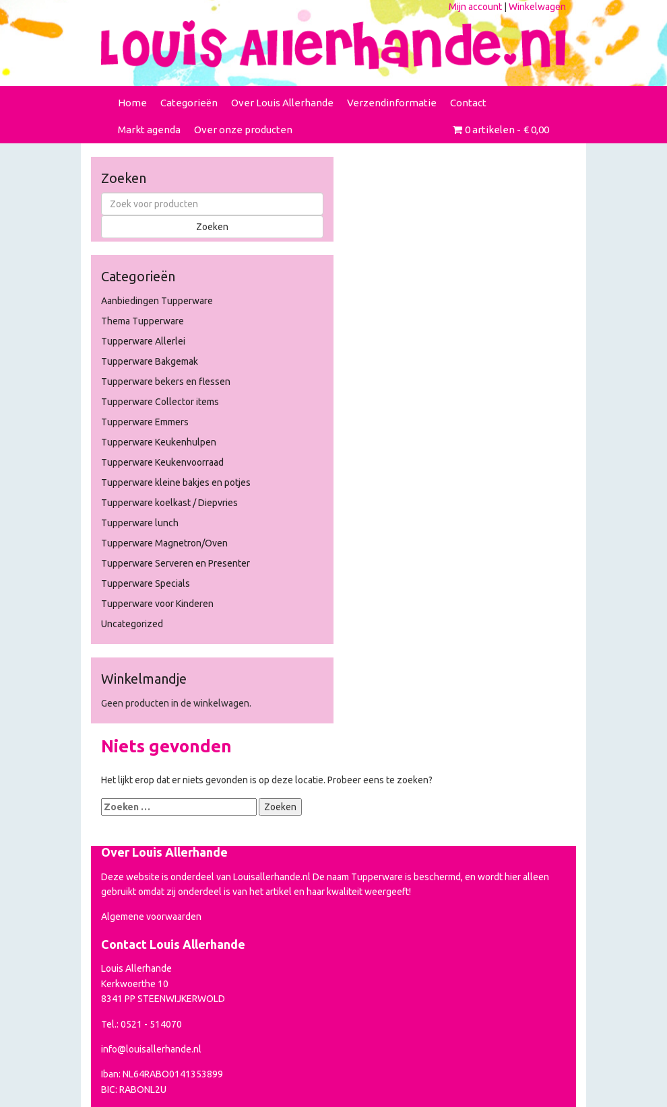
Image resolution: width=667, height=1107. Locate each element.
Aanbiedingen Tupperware (157, 300)
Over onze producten (243, 129)
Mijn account (475, 6)
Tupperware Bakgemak (149, 361)
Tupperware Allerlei (143, 341)
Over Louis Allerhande (282, 102)
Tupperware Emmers (145, 422)
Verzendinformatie (392, 102)
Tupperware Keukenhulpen (158, 442)
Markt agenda (149, 129)
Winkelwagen (537, 6)
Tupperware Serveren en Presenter (175, 563)
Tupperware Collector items (160, 401)
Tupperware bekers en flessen (165, 381)
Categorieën (189, 102)
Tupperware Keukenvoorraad (162, 462)
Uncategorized (132, 623)
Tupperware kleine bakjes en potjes (176, 482)
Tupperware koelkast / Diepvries (169, 502)
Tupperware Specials (145, 583)
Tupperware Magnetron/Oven (164, 543)
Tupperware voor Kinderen (157, 603)
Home (132, 102)
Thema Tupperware (142, 321)
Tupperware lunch (140, 522)
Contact (468, 102)
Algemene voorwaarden (151, 916)
